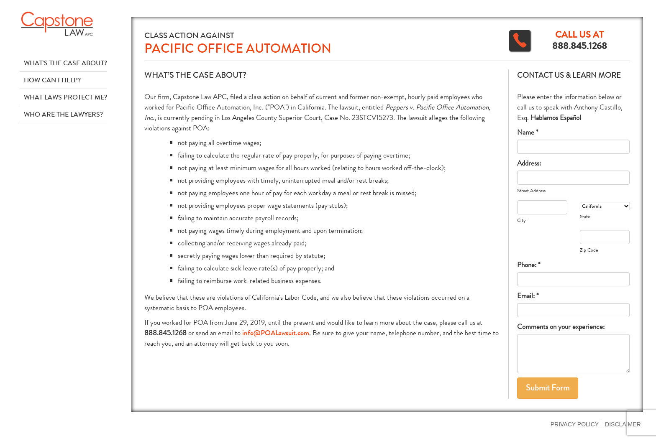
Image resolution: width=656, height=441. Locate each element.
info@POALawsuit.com (275, 333)
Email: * (528, 296)
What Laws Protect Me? (65, 97)
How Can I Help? (52, 80)
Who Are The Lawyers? (63, 114)
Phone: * (529, 265)
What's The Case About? (65, 63)
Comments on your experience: (561, 326)
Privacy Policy (575, 424)
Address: (529, 163)
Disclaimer (623, 424)
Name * (527, 132)
